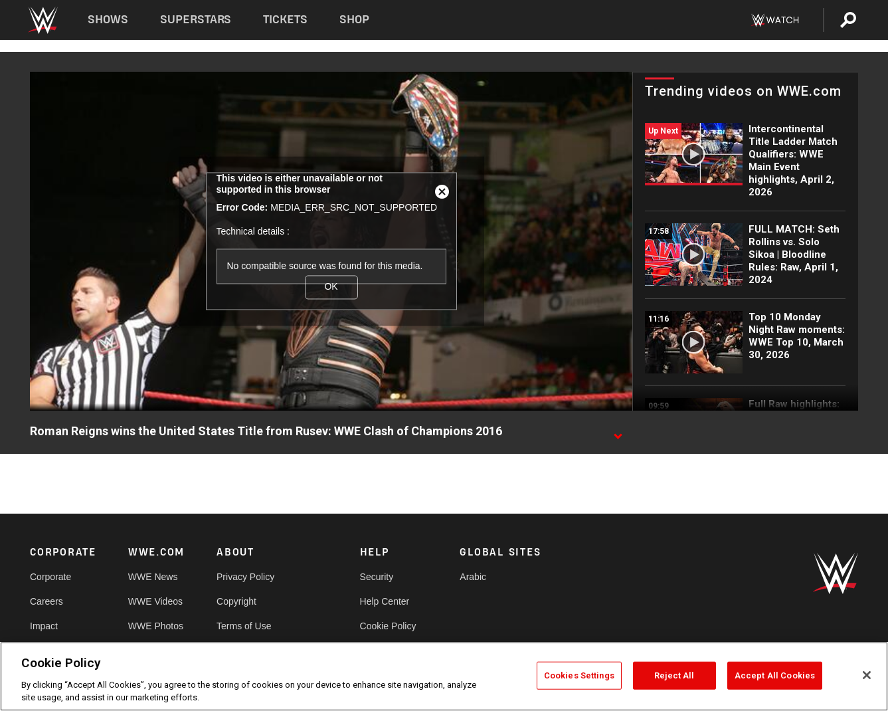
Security (377, 576)
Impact (44, 626)
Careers (46, 601)
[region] (444, 676)
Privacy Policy (245, 576)
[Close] (866, 675)
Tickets (285, 19)
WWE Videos (155, 601)
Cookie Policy (388, 626)
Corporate (50, 576)
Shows (108, 19)
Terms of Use (244, 626)
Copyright (236, 601)
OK (330, 287)
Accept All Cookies (775, 675)
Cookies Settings (579, 675)
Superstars (196, 19)
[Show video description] (617, 432)
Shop (354, 19)
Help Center (385, 601)
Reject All (674, 675)
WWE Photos (155, 626)
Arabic (473, 576)
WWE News (153, 576)
